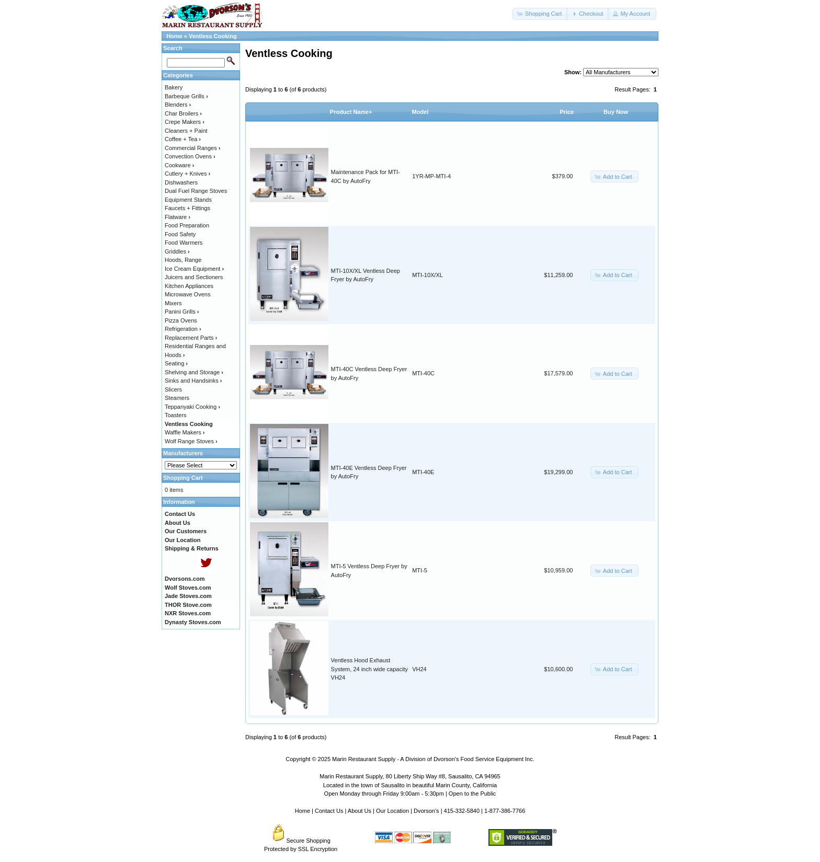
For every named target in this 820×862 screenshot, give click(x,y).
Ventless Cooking (213, 36)
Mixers (173, 303)
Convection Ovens (190, 156)
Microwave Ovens (187, 294)
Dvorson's (426, 811)
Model (420, 112)
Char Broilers (183, 113)
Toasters (176, 415)
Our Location (392, 811)
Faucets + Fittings (187, 208)
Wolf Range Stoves (191, 441)
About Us (359, 811)
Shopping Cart (183, 478)
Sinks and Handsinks (193, 380)
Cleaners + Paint (186, 131)
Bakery (174, 87)
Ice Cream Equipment (194, 269)
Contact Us (329, 811)
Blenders (178, 104)
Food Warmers (183, 242)
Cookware (179, 165)
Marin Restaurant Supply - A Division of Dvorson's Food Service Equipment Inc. (433, 759)
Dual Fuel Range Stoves (196, 191)
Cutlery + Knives (187, 173)
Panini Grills (182, 311)
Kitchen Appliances (189, 286)
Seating (176, 363)
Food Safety (180, 234)
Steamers (177, 398)
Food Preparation (187, 225)
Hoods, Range (183, 260)
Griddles (177, 251)
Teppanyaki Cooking (192, 407)
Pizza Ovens (181, 320)
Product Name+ (351, 112)
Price (567, 112)
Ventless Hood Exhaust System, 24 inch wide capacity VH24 (369, 669)
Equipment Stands (188, 200)
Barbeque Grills (186, 96)
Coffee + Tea (183, 139)
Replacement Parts (191, 338)
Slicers (173, 389)
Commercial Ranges (192, 148)
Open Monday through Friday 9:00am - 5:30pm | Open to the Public (410, 793)
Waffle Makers (184, 432)
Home (174, 36)
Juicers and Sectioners (194, 277)
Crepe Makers (184, 122)
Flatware (177, 217)
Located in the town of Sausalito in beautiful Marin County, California (410, 785)
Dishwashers (181, 182)
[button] (540, 14)
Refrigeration (183, 329)
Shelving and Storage (194, 372)
